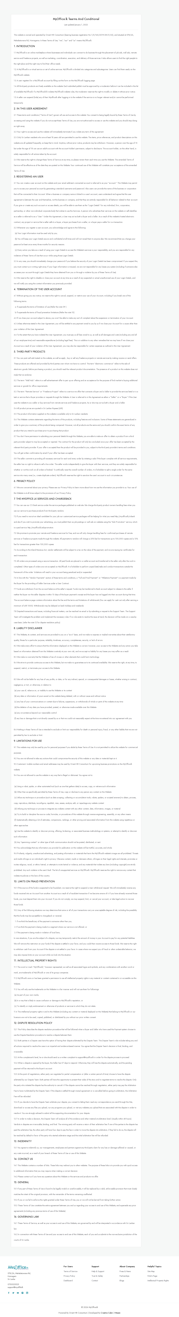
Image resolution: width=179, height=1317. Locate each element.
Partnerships (124, 1276)
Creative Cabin (107, 1312)
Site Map (151, 1271)
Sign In (164, 4)
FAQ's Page (152, 1276)
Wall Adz (150, 4)
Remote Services (112, 4)
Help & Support (98, 1271)
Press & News (125, 1271)
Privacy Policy (69, 1276)
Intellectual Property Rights (158, 1280)
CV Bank (96, 4)
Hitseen (117, 1312)
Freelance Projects (133, 4)
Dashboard (68, 1280)
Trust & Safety (97, 1276)
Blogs (122, 1280)
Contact (95, 1280)
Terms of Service (70, 1271)
